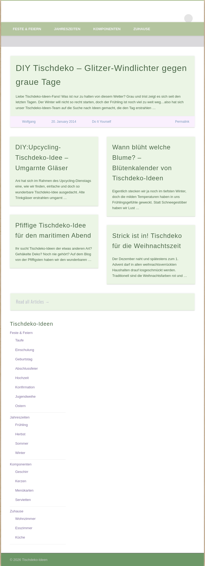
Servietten (23, 500)
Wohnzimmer (25, 519)
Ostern (20, 406)
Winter (20, 453)
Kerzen (20, 481)
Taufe (19, 340)
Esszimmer (23, 528)
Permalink (182, 121)
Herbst (20, 434)
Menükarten (24, 490)
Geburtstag (23, 359)
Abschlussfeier (26, 368)
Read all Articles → (33, 301)
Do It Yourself (101, 121)
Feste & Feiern (27, 29)
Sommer (21, 443)
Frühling (21, 425)
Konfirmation (25, 387)
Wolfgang (29, 121)
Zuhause (141, 29)
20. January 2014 (64, 121)
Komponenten (107, 29)
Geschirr (21, 472)
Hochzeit (22, 378)
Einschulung (24, 350)
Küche (20, 537)
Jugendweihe (25, 396)
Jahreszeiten (67, 29)
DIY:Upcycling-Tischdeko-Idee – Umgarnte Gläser (41, 158)
